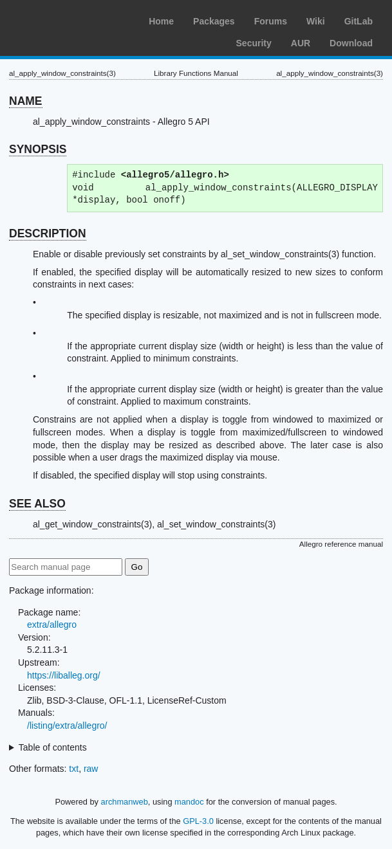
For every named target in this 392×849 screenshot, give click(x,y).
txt (74, 768)
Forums (270, 21)
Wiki (315, 21)
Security (254, 43)
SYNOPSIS (37, 149)
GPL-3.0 (198, 821)
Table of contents (53, 747)
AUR (300, 43)
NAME (25, 101)
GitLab (358, 21)
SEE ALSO (37, 503)
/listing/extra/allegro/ (67, 725)
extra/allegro (52, 624)
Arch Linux (71, 19)
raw (91, 768)
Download (351, 43)
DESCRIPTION (47, 233)
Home (161, 21)
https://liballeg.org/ (63, 675)
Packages (214, 21)
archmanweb (124, 802)
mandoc (189, 802)
